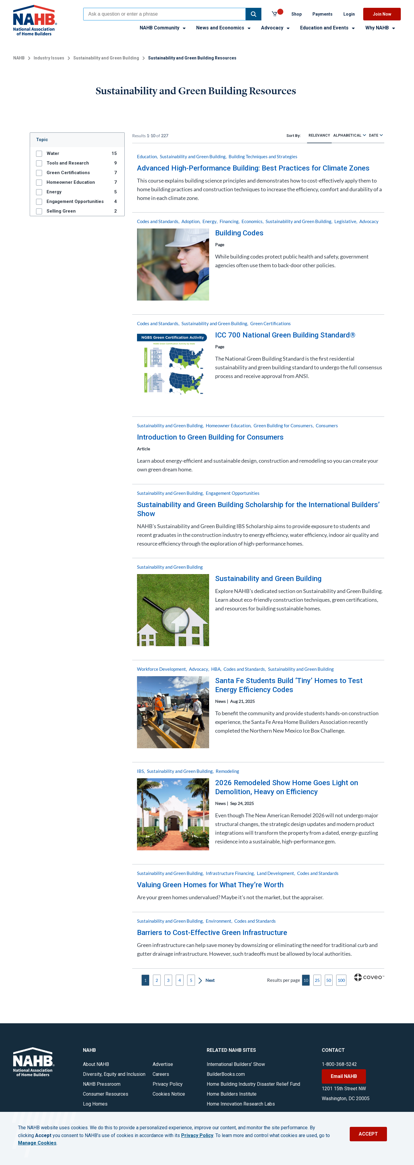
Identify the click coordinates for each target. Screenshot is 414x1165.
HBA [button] (216, 669)
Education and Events (328, 28)
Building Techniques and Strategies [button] (263, 156)
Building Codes (239, 233)
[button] (253, 14)
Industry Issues (49, 58)
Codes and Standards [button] (157, 221)
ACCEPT (368, 1134)
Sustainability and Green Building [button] (193, 156)
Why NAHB (380, 28)
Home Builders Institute (232, 1094)
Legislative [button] (345, 221)
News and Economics (223, 28)
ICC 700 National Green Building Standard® (285, 335)
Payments (322, 14)
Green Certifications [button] (270, 323)
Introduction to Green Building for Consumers (210, 437)
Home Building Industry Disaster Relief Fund (253, 1084)
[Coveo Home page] (369, 979)
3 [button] (168, 980)
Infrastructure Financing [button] (230, 873)
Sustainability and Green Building (106, 58)
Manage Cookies (37, 1143)
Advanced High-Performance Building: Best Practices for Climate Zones (253, 168)
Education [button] (147, 156)
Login (349, 14)
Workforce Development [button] (161, 669)
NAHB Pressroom (101, 1084)
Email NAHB (344, 1076)
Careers (161, 1074)
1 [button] (145, 980)
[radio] (364, 135)
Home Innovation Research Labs (241, 1104)
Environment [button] (218, 921)
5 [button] (191, 980)
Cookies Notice (169, 1094)
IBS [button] (140, 771)
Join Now (382, 14)
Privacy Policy (168, 1084)
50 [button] (328, 980)
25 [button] (317, 980)
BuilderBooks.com (226, 1074)
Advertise (163, 1064)
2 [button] (157, 980)
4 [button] (179, 980)
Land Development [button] (275, 873)
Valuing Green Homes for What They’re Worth (210, 885)
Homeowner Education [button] (228, 425)
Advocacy (276, 28)
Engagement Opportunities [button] (233, 493)
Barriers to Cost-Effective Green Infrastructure (212, 932)
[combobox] (164, 14)
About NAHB (96, 1064)
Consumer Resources (105, 1094)
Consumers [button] (327, 425)
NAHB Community (163, 28)
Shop (296, 14)
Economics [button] (252, 221)
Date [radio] (373, 135)
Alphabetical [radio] (347, 135)
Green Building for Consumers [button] (283, 425)
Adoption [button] (190, 221)
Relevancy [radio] (319, 135)
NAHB (19, 58)
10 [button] (305, 980)
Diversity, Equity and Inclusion (114, 1074)
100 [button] (341, 980)
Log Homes (95, 1104)
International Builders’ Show (236, 1064)
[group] (77, 153)
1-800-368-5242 (339, 1064)
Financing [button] (229, 221)
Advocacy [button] (369, 221)
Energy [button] (209, 221)
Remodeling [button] (227, 771)
